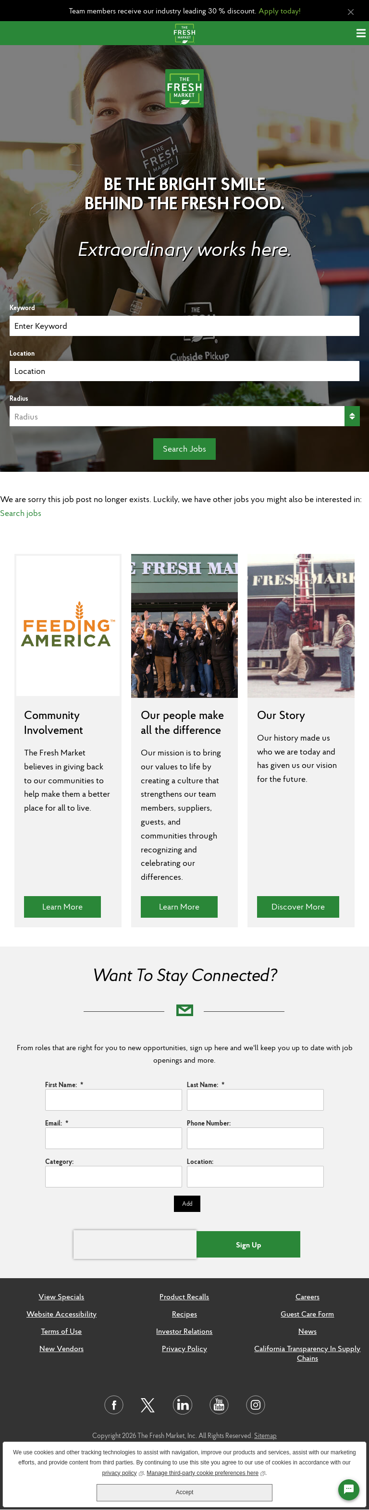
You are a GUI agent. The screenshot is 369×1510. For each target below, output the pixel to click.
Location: (200, 1161)
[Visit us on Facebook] (113, 1404)
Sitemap (265, 1435)
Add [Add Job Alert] (187, 1203)
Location (22, 353)
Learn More (71, 906)
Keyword (22, 307)
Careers (307, 1296)
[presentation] (135, 1244)
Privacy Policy (184, 1348)
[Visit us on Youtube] (219, 1404)
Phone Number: (209, 1123)
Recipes (184, 1313)
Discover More (305, 906)
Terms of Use (61, 1331)
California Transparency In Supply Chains (307, 1353)
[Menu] (363, 33)
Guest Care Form (307, 1313)
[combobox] (184, 371)
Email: (56, 1123)
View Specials (61, 1296)
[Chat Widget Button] (348, 1489)
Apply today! (279, 10)
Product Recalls (184, 1296)
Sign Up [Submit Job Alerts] (248, 1244)
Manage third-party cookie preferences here (206, 1472)
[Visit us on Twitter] (148, 1405)
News (307, 1331)
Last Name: (205, 1084)
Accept (185, 1492)
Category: (59, 1161)
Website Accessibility (61, 1313)
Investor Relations (184, 1331)
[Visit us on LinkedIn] (182, 1404)
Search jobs (20, 512)
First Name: (64, 1084)
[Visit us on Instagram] (255, 1404)
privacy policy (123, 1472)
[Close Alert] (351, 12)
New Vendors (61, 1348)
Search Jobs (184, 448)
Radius (19, 398)
